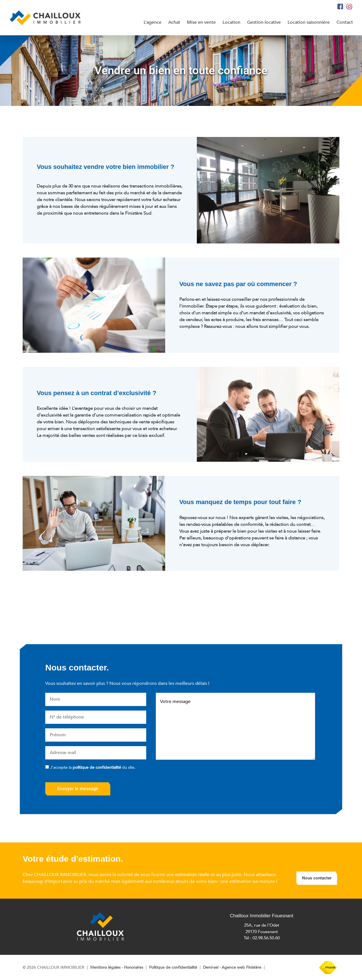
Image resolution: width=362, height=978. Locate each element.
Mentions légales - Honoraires (116, 967)
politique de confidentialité (97, 767)
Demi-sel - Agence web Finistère (232, 967)
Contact (345, 22)
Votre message (235, 726)
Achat (174, 22)
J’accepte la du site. (92, 767)
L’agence (152, 22)
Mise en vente (201, 22)
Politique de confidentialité (173, 967)
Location (231, 22)
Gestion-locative (264, 22)
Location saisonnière (309, 22)
